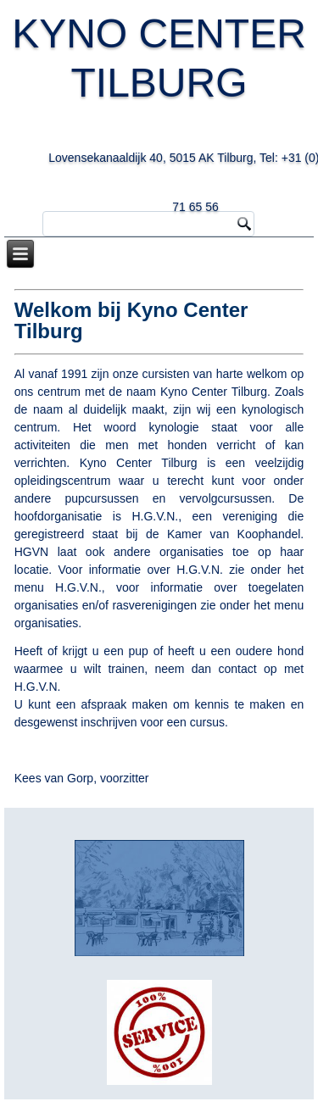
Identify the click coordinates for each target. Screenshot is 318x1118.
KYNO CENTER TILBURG (160, 107)
